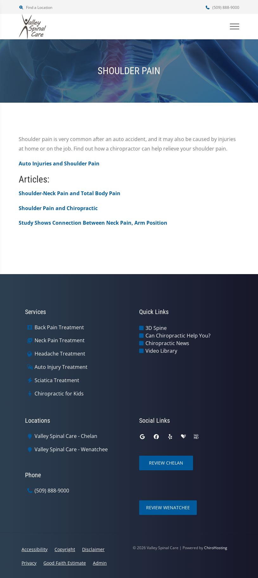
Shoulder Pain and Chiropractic (58, 208)
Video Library (161, 350)
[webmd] (196, 436)
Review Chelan (166, 463)
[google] (142, 436)
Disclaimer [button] (93, 549)
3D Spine (156, 327)
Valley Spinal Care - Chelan (66, 436)
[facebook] (156, 436)
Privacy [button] (29, 563)
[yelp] (170, 436)
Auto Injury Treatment (61, 367)
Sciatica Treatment (57, 380)
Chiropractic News (167, 343)
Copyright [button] (65, 549)
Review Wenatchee (168, 507)
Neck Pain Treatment (60, 340)
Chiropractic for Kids (59, 393)
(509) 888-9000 (222, 7)
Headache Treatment (60, 353)
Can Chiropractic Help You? (177, 335)
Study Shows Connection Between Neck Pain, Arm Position (93, 222)
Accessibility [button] (35, 549)
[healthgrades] (183, 436)
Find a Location (35, 7)
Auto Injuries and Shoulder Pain (59, 163)
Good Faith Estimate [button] (64, 563)
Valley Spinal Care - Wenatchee (71, 449)
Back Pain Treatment (59, 327)
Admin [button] (100, 563)
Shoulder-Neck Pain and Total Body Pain (69, 193)
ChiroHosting (215, 547)
